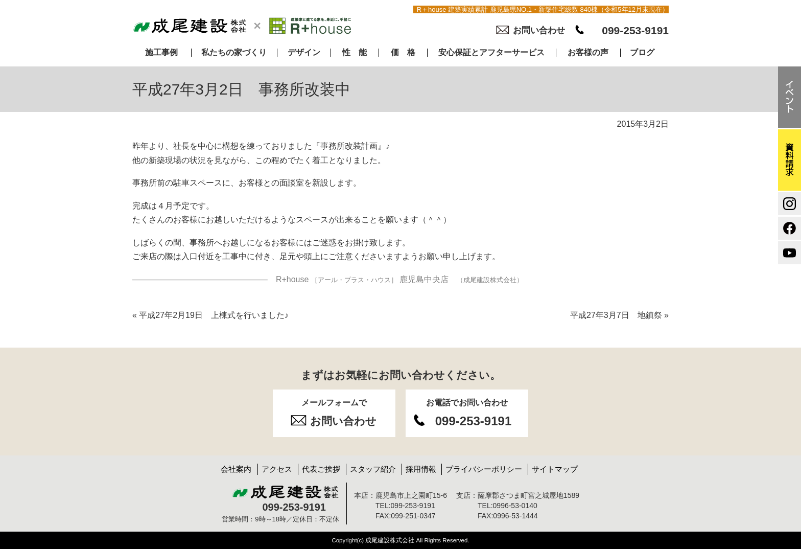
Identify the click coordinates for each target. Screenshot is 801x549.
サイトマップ (555, 469)
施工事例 (161, 53)
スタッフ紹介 (373, 469)
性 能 (354, 53)
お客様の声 (588, 53)
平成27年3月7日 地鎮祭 (619, 315)
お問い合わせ (539, 30)
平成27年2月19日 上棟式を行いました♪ (210, 315)
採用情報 (421, 469)
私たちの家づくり (234, 53)
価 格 (403, 53)
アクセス (277, 469)
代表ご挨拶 (321, 469)
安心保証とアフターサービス (491, 53)
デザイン (304, 53)
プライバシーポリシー (483, 469)
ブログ (642, 53)
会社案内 (236, 469)
